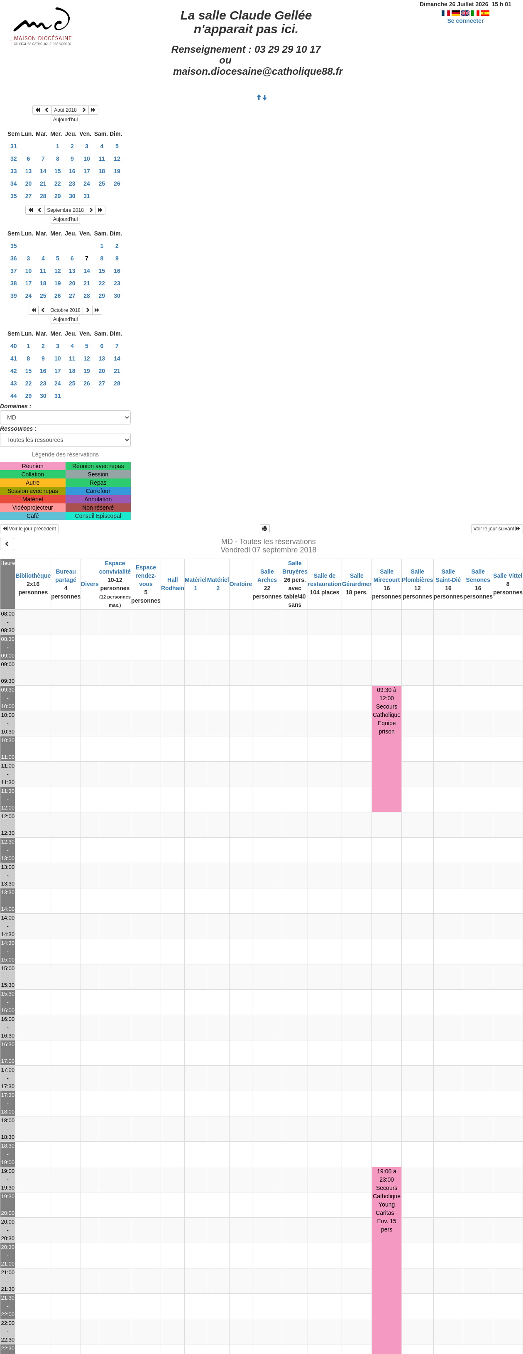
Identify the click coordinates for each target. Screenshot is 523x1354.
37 (13, 270)
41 (13, 358)
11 (102, 158)
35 (13, 196)
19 (117, 171)
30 (72, 196)
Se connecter (465, 20)
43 (13, 383)
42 (13, 371)
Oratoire (241, 584)
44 (13, 395)
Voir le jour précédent (29, 529)
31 (13, 146)
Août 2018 (65, 110)
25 (102, 183)
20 (28, 183)
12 (117, 158)
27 (28, 196)
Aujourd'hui (65, 120)
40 (13, 346)
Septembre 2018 (65, 210)
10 (86, 158)
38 (13, 283)
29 (57, 196)
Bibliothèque (33, 575)
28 (43, 196)
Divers (90, 584)
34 (13, 183)
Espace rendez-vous (146, 575)
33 (13, 171)
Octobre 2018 (65, 310)
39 (13, 295)
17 (86, 171)
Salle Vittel (508, 575)
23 (72, 183)
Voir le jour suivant (497, 529)
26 (117, 183)
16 (72, 171)
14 (43, 171)
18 (102, 171)
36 (13, 258)
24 (86, 183)
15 (57, 171)
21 (43, 183)
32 (13, 158)
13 (28, 171)
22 (57, 183)
